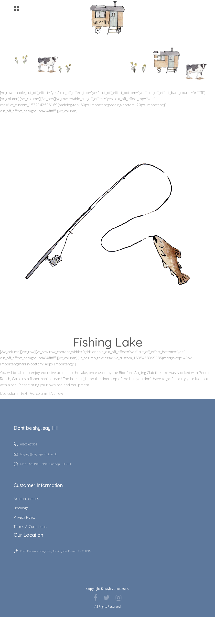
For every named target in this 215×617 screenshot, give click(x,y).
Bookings (21, 507)
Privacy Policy (24, 517)
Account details (26, 498)
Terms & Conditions (30, 526)
